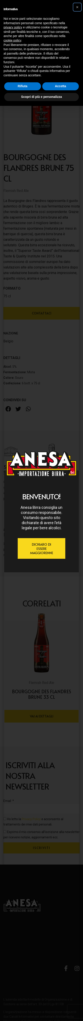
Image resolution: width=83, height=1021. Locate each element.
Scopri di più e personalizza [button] (41, 97)
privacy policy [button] (13, 27)
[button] (77, 7)
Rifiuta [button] (22, 86)
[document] (41, 510)
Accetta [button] (60, 86)
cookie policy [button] (12, 40)
